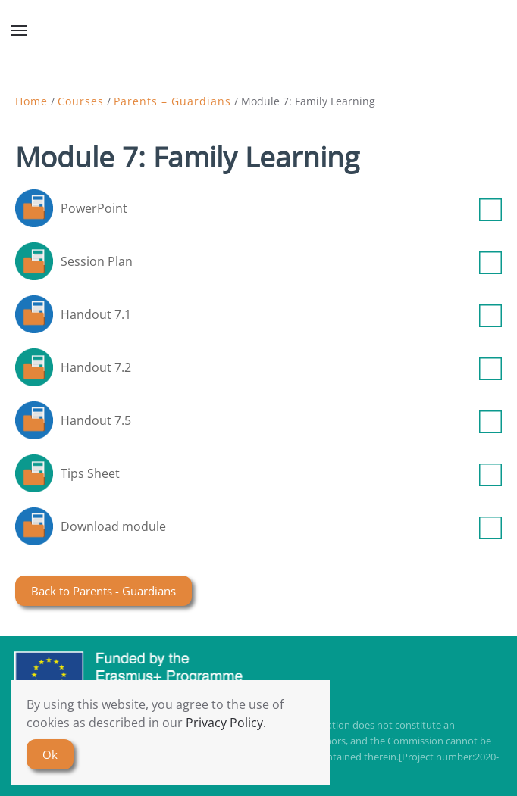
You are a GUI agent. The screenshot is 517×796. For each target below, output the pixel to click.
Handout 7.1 (281, 314)
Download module (281, 526)
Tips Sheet (281, 473)
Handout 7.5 (281, 420)
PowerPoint (281, 208)
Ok (50, 754)
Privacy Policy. (226, 722)
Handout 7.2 (281, 367)
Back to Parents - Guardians (103, 590)
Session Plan (281, 261)
